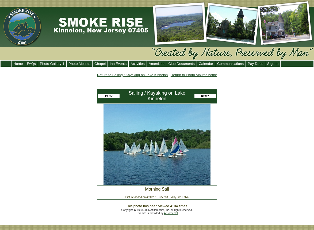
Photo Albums (79, 64)
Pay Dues (255, 64)
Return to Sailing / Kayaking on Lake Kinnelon (132, 75)
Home (18, 64)
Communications (230, 64)
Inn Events (118, 64)
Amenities (156, 64)
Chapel (100, 64)
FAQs (31, 64)
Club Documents (181, 64)
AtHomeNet (171, 213)
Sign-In (272, 64)
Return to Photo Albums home (194, 75)
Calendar (206, 64)
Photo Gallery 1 (52, 64)
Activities (138, 64)
